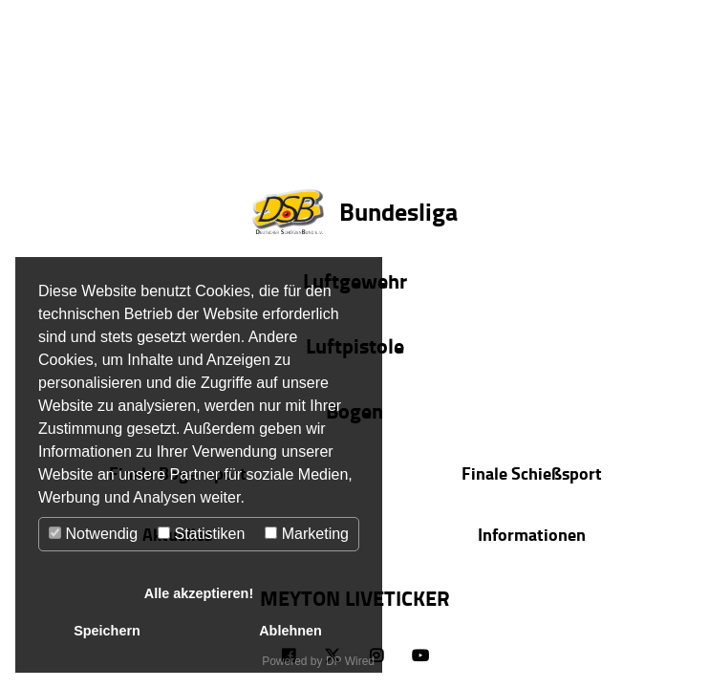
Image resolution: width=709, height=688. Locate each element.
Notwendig (93, 534)
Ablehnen (290, 630)
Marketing (307, 534)
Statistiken (201, 534)
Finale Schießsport (532, 473)
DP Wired (350, 661)
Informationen (532, 534)
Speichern (107, 630)
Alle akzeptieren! (198, 593)
